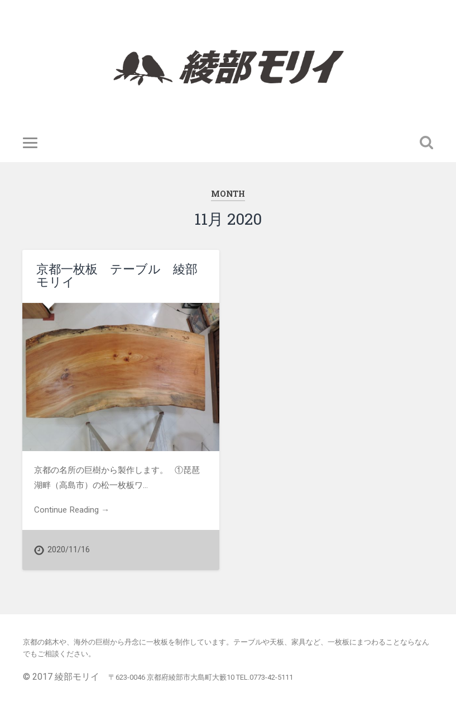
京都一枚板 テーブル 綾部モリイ (117, 275)
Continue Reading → (71, 510)
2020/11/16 (68, 550)
